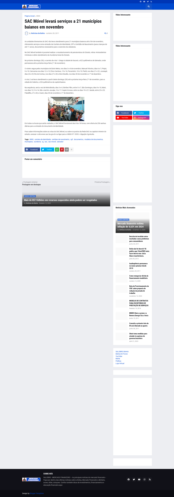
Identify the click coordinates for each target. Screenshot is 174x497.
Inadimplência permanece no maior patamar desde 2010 (138, 265)
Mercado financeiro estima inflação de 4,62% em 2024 (130, 225)
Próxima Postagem (102, 182)
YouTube (119, 356)
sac (46, 142)
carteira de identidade (43, 139)
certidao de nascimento (60, 139)
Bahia (118, 359)
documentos (78, 139)
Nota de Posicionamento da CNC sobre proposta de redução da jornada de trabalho (139, 289)
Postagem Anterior (30, 182)
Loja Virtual (120, 363)
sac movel (52, 142)
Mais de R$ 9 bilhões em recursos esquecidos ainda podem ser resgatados (60, 200)
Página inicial (30, 16)
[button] (149, 6)
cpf (71, 139)
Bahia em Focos (122, 354)
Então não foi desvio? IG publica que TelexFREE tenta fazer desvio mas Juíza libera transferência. (139, 252)
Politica (118, 361)
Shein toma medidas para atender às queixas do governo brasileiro (138, 336)
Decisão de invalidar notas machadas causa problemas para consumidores (139, 238)
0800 (38, 16)
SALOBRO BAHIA (122, 352)
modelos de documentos (93, 139)
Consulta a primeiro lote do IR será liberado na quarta (139, 324)
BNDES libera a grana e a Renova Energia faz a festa (138, 314)
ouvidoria (37, 142)
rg (43, 142)
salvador (60, 142)
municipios (29, 142)
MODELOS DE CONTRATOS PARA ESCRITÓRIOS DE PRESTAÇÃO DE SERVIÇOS (138, 303)
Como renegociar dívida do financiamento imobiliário (138, 277)
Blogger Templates (37, 493)
